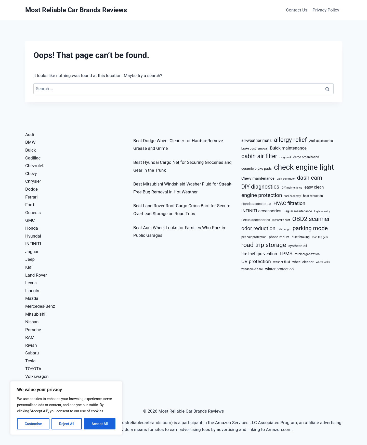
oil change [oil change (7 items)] (284, 229)
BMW (30, 142)
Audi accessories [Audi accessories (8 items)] (321, 141)
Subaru (32, 352)
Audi (29, 134)
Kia (28, 267)
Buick (30, 150)
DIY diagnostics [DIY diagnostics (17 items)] (260, 186)
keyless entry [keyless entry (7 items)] (322, 211)
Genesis (33, 212)
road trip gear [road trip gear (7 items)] (320, 237)
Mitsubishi (35, 314)
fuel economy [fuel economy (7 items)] (292, 196)
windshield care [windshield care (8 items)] (252, 269)
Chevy (31, 173)
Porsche (33, 329)
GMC (30, 220)
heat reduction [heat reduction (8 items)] (313, 196)
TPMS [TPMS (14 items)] (285, 253)
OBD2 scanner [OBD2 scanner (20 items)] (311, 218)
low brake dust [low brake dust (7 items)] (281, 220)
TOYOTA (33, 368)
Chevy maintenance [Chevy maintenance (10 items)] (257, 178)
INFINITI (33, 243)
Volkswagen (37, 376)
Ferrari (31, 197)
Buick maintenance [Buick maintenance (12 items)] (288, 148)
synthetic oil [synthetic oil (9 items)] (298, 246)
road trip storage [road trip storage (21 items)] (263, 245)
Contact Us (296, 10)
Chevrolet (34, 165)
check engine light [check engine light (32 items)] (304, 167)
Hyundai (33, 236)
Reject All (66, 424)
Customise (33, 424)
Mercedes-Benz (40, 306)
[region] (66, 408)
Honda (31, 228)
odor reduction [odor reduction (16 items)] (258, 228)
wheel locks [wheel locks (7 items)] (323, 262)
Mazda (31, 298)
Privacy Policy (325, 10)
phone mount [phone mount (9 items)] (279, 237)
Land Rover (36, 275)
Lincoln (32, 290)
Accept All (99, 424)
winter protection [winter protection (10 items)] (279, 269)
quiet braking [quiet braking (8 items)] (301, 237)
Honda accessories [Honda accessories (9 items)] (256, 204)
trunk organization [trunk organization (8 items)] (307, 254)
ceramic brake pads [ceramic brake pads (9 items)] (256, 168)
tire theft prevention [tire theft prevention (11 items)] (259, 253)
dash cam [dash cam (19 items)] (309, 177)
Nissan (31, 321)
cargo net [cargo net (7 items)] (285, 157)
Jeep (30, 259)
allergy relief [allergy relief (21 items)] (290, 139)
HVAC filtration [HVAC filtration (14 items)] (289, 203)
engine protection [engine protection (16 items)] (261, 195)
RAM (29, 337)
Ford (29, 204)
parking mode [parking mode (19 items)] (310, 228)
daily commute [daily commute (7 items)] (286, 178)
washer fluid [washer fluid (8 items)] (281, 262)
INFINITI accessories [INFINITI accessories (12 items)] (261, 210)
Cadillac (33, 157)
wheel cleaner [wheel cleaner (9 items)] (303, 262)
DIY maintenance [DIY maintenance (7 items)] (292, 187)
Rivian (31, 345)
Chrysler (33, 181)
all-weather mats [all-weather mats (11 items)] (256, 140)
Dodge (31, 189)
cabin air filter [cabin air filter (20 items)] (259, 156)
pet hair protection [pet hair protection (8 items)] (254, 237)
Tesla (30, 360)
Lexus (31, 282)
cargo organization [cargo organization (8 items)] (306, 157)
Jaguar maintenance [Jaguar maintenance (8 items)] (298, 211)
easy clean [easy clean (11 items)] (314, 187)
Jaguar (32, 251)
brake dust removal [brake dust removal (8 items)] (254, 148)
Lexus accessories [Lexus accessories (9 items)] (255, 220)
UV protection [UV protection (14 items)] (256, 261)
